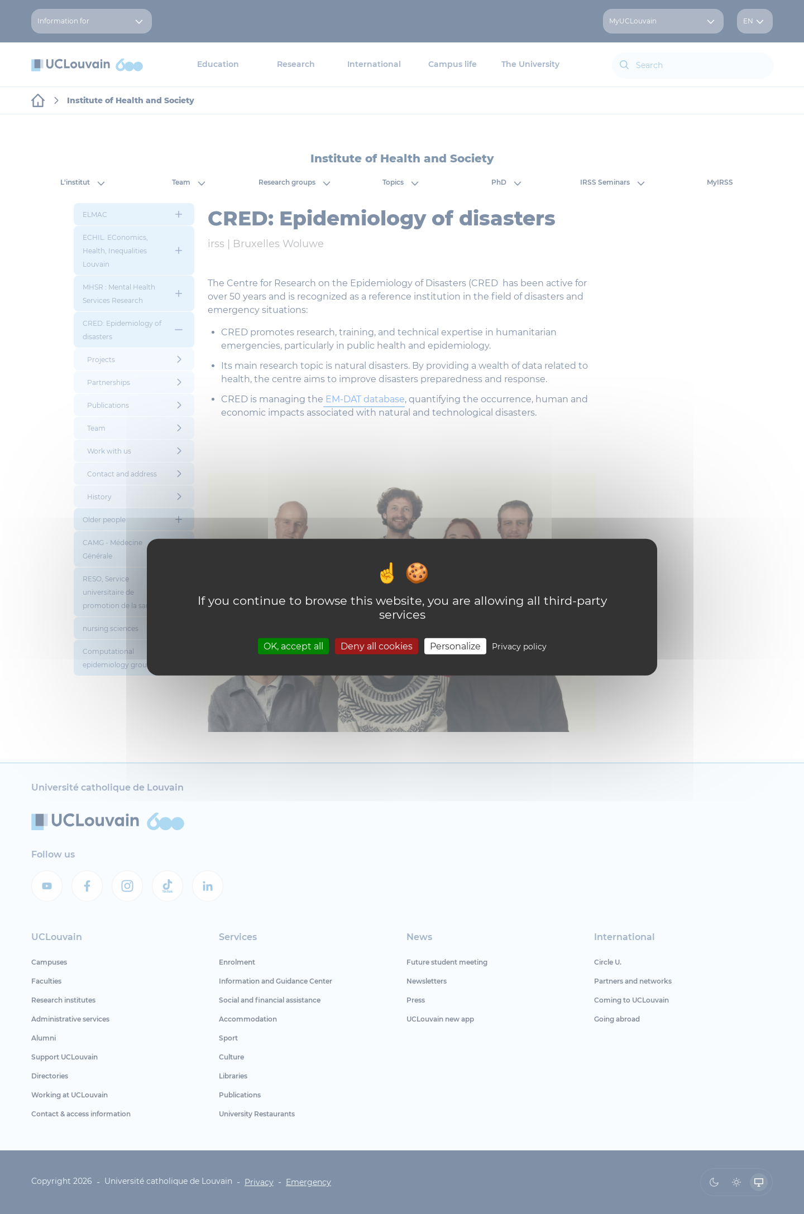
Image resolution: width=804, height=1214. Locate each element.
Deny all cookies (377, 645)
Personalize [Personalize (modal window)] (455, 645)
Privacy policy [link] (519, 646)
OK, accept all (293, 645)
